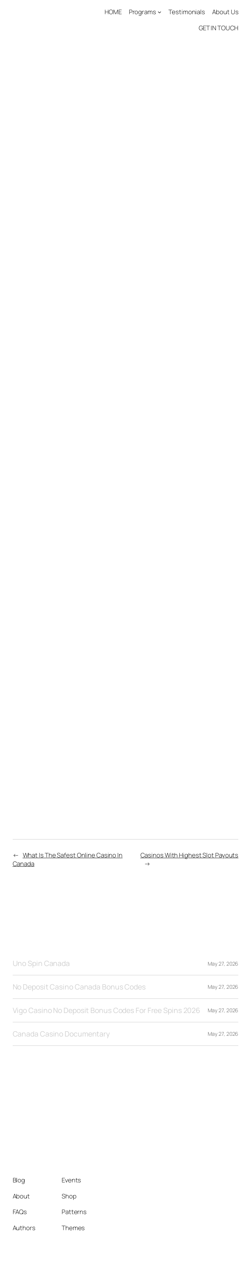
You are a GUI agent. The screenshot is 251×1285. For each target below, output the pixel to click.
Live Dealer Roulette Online (61, 398)
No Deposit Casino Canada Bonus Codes (79, 987)
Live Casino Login (44, 267)
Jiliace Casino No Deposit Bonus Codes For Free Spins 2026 (118, 559)
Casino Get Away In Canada (61, 678)
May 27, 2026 (223, 963)
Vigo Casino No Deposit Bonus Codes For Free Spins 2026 (107, 1010)
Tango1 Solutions (56, 1113)
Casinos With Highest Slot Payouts (189, 855)
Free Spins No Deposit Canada (67, 658)
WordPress (224, 1268)
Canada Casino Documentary (61, 1034)
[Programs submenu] (159, 12)
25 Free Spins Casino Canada (64, 668)
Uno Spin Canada (41, 963)
